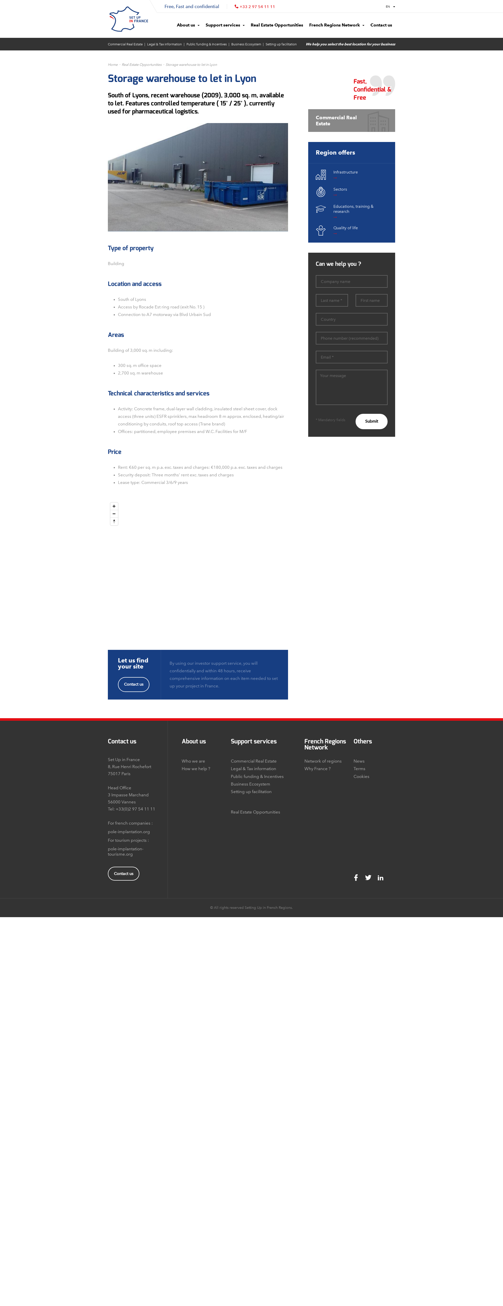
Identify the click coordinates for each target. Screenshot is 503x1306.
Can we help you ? (338, 264)
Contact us (133, 684)
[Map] (198, 563)
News (359, 761)
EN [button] (390, 6)
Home (113, 65)
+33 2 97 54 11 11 (257, 6)
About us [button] (188, 24)
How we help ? (196, 768)
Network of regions (323, 761)
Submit (371, 421)
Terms (359, 768)
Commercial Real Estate (125, 44)
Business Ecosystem (246, 44)
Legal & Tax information (164, 44)
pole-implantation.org (129, 831)
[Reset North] (114, 521)
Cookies (361, 776)
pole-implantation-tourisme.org (125, 851)
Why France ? (317, 768)
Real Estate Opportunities (142, 65)
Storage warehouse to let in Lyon (191, 65)
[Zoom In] (114, 506)
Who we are (193, 761)
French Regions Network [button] (336, 24)
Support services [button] (225, 24)
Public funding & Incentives (206, 44)
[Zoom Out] (114, 514)
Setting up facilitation (281, 44)
